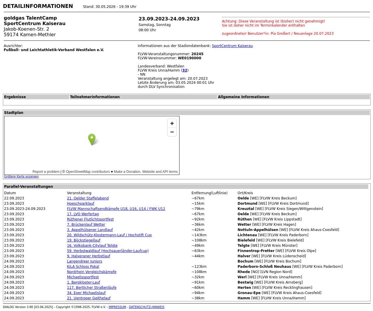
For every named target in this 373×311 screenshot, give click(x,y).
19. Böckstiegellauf (84, 240)
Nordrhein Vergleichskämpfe (92, 272)
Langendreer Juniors (84, 261)
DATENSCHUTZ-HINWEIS (147, 307)
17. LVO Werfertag (83, 214)
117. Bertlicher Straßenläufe (92, 288)
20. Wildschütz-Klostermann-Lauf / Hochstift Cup (109, 235)
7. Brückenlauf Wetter (86, 225)
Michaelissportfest (83, 277)
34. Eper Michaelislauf (86, 293)
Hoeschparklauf (80, 203)
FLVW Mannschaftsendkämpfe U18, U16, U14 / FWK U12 (116, 209)
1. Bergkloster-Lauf (83, 282)
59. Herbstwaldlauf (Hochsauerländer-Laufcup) (108, 251)
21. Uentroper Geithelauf (88, 298)
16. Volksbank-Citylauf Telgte (92, 246)
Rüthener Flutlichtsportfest (90, 219)
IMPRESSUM (117, 307)
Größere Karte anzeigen (21, 176)
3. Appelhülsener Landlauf (90, 230)
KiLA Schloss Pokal (83, 267)
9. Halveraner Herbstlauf (88, 256)
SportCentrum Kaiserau (232, 46)
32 (184, 70)
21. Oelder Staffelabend (88, 198)
